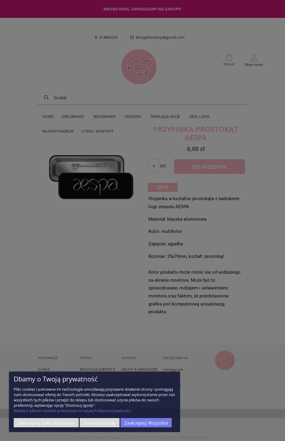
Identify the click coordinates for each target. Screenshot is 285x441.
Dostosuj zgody (99, 423)
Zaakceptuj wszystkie (146, 423)
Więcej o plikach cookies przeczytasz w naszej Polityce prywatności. (73, 410)
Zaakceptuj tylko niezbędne (46, 423)
